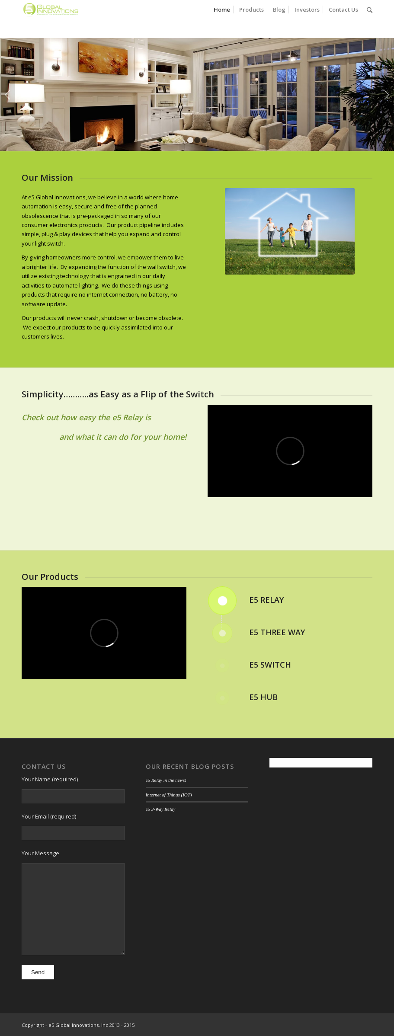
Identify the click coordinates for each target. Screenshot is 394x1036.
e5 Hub (263, 697)
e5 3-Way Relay (161, 809)
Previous (7, 94)
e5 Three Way (277, 632)
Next (386, 94)
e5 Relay (266, 600)
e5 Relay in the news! (166, 780)
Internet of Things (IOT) (169, 794)
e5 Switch (270, 664)
